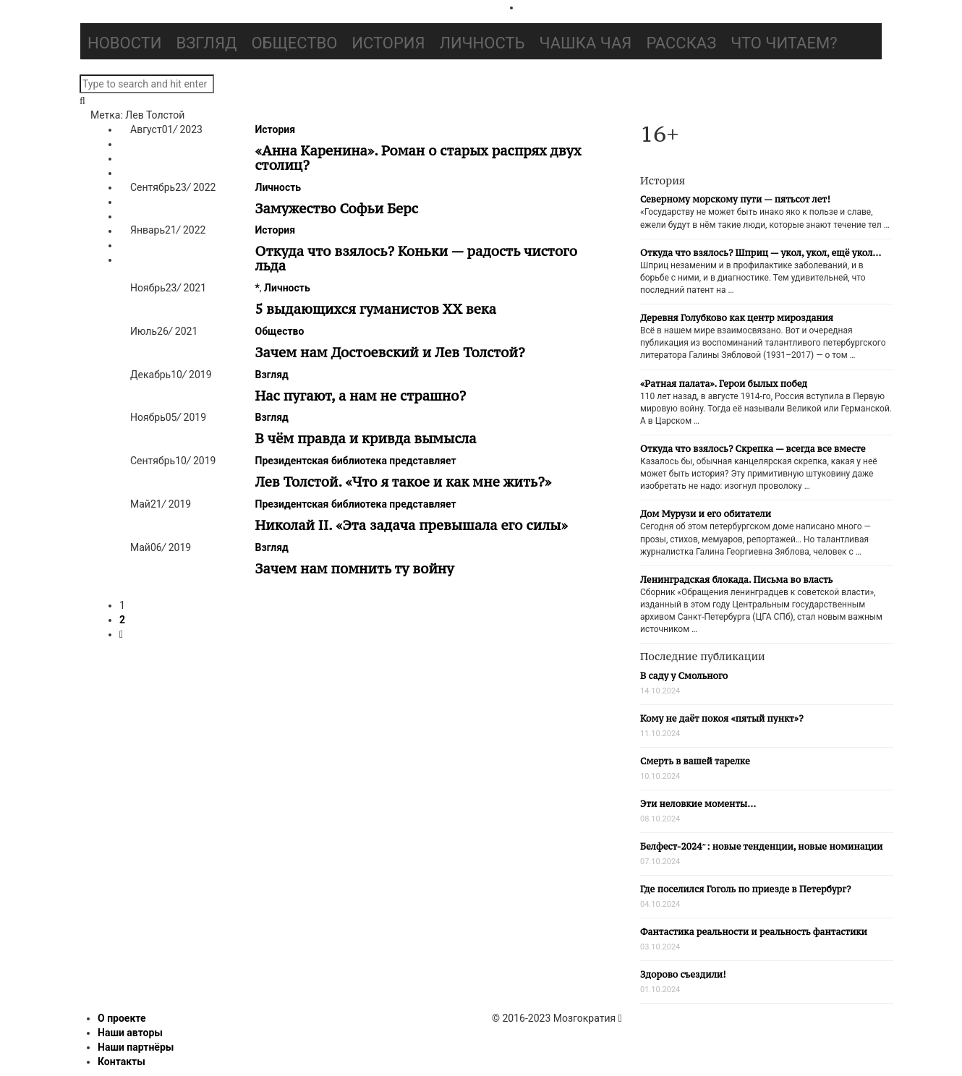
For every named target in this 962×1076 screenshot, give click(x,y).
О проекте (122, 1018)
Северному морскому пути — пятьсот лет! (735, 199)
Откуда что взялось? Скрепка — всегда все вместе (752, 448)
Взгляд (206, 43)
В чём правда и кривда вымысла (366, 438)
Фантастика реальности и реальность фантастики (753, 931)
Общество (294, 43)
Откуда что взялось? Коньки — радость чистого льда (416, 258)
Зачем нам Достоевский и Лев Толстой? (390, 352)
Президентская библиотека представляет (355, 460)
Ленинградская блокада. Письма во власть (736, 579)
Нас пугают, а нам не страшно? (361, 395)
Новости (125, 43)
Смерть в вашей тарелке (695, 761)
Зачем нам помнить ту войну (354, 568)
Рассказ (681, 43)
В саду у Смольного (684, 675)
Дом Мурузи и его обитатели (705, 513)
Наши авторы (130, 1032)
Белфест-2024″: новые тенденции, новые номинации (761, 846)
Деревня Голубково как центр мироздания (736, 317)
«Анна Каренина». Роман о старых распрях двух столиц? (418, 158)
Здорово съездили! (683, 974)
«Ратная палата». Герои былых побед (723, 383)
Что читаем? (784, 43)
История (388, 43)
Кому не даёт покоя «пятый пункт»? (722, 718)
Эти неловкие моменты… (698, 803)
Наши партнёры (136, 1047)
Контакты (121, 1061)
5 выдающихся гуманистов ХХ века (376, 308)
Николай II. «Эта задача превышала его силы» (412, 525)
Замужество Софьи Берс (337, 208)
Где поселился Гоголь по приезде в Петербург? (745, 889)
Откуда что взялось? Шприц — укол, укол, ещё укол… (760, 252)
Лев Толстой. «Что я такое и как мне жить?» (403, 481)
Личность (482, 43)
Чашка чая (586, 43)
